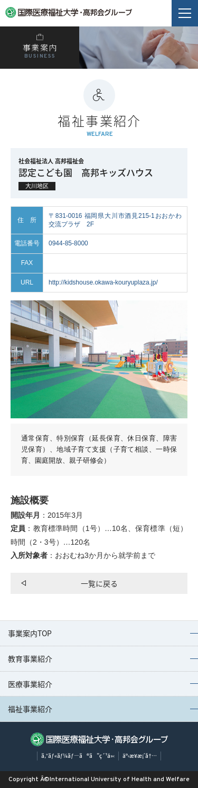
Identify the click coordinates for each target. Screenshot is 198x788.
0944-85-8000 (68, 243)
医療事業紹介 (30, 684)
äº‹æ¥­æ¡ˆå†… (139, 755)
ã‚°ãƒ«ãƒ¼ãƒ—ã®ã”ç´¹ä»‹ (78, 755)
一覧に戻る (99, 583)
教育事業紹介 (30, 658)
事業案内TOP (30, 633)
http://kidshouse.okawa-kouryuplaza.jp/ (103, 282)
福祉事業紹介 (30, 708)
